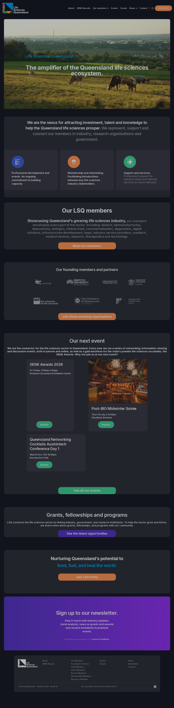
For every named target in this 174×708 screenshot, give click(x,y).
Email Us (54, 686)
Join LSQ (163, 8)
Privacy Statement (27, 686)
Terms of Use (43, 686)
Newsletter (133, 664)
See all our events (87, 490)
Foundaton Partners (80, 664)
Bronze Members (78, 673)
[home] (15, 8)
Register (44, 424)
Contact (143, 8)
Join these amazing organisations (87, 316)
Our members (100, 8)
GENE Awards (83, 8)
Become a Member (79, 679)
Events (114, 8)
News (132, 8)
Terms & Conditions (100, 639)
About (71, 8)
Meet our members (87, 246)
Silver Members (78, 670)
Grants (123, 8)
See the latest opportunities (87, 533)
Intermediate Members (81, 676)
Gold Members (77, 667)
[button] (100, 8)
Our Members (77, 661)
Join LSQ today (87, 577)
